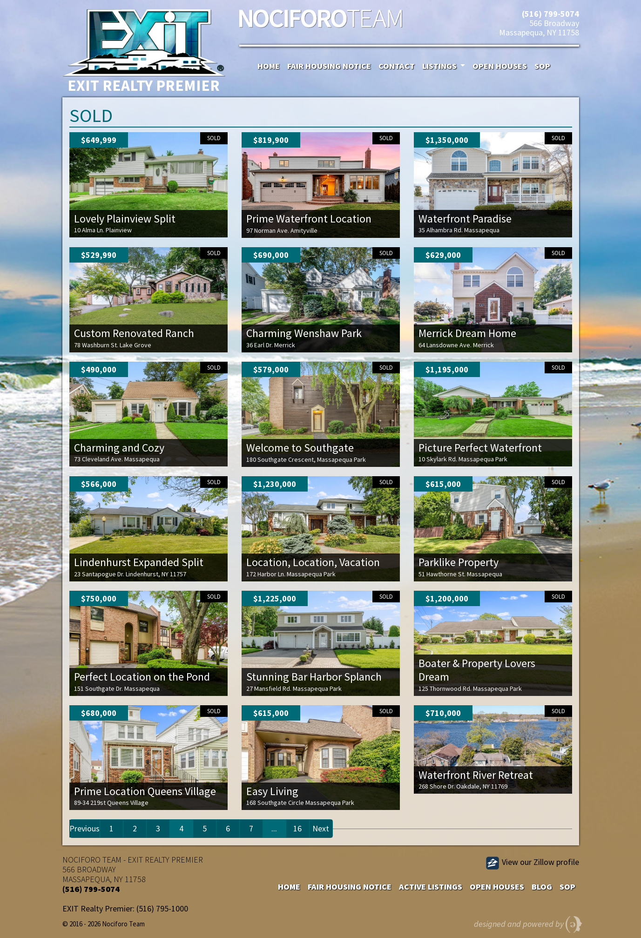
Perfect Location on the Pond (142, 676)
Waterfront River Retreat (475, 775)
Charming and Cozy (119, 447)
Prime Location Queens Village (145, 791)
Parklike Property (458, 562)
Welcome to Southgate (300, 447)
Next (320, 828)
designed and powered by (528, 922)
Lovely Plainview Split (124, 218)
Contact (396, 66)
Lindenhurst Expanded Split (138, 562)
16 (297, 828)
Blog (542, 886)
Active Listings (430, 886)
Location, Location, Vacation (313, 562)
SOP (542, 66)
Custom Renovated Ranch (134, 333)
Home (268, 66)
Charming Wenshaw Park (304, 333)
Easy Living (272, 791)
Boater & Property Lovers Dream (476, 670)
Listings (440, 66)
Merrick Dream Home (467, 333)
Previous (84, 828)
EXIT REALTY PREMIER (165, 859)
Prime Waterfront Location (308, 218)
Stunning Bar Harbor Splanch (314, 676)
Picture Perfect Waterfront (480, 447)
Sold (214, 138)
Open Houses (499, 66)
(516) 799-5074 (550, 13)
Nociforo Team (320, 21)
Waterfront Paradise (465, 218)
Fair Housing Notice (329, 66)
